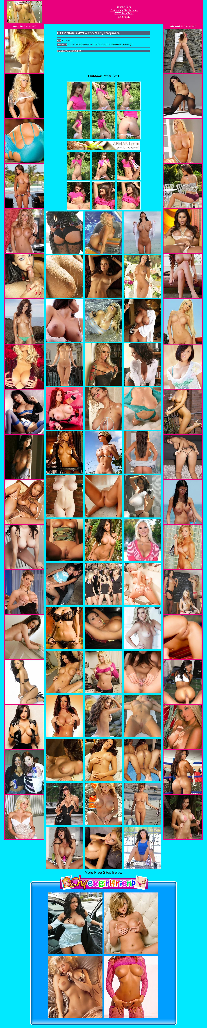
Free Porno (124, 16)
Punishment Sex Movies (124, 10)
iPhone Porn (124, 7)
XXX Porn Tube (124, 13)
